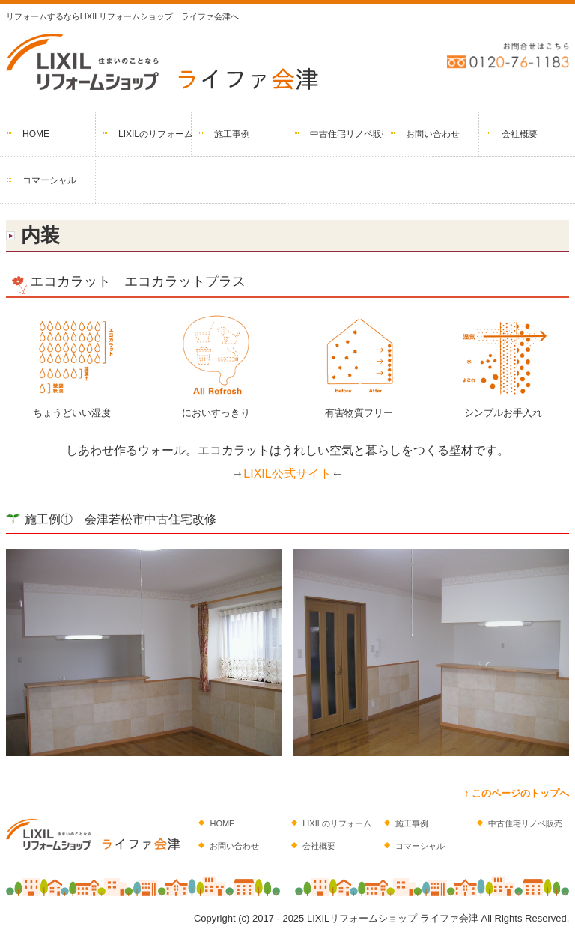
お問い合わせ (433, 134)
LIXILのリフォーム (155, 134)
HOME (35, 134)
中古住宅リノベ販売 (346, 134)
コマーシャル (49, 180)
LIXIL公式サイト (287, 473)
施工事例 (232, 134)
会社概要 (520, 134)
